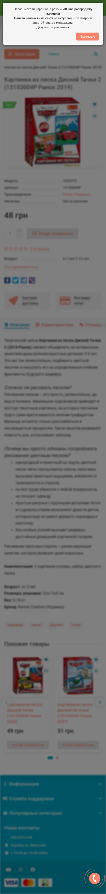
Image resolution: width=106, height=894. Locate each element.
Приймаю (88, 37)
